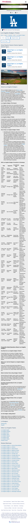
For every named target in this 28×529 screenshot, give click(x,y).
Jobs (12, 505)
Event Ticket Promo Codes (6, 510)
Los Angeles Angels (5, 430)
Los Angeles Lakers (5, 434)
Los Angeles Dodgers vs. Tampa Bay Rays (10, 486)
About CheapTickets (7, 501)
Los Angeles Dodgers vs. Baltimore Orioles (10, 450)
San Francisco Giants (13, 402)
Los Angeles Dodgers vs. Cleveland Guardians (11, 458)
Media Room (16, 505)
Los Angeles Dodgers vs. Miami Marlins (9, 468)
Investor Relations (7, 505)
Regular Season (15, 37)
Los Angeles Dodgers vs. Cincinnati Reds (9, 456)
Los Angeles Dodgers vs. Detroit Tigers (9, 461)
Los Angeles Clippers (5, 436)
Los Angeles (17, 93)
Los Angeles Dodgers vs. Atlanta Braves (9, 448)
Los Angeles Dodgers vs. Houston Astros (9, 463)
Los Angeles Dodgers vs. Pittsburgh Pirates (10, 478)
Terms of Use (14, 510)
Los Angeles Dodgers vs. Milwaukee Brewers (10, 470)
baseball (20, 410)
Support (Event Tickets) (7, 503)
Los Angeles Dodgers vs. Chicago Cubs (9, 453)
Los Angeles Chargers (5, 431)
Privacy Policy (19, 510)
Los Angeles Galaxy (5, 438)
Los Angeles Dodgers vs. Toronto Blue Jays (10, 489)
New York (13, 405)
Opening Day (4, 423)
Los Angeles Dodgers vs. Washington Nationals (11, 491)
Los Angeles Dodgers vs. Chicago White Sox (10, 455)
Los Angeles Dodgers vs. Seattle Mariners (10, 483)
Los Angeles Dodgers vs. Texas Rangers (9, 488)
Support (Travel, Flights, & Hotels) (18, 501)
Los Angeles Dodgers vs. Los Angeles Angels (10, 466)
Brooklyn (7, 92)
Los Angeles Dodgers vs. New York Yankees (10, 475)
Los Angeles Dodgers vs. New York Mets (9, 473)
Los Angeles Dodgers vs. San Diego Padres (10, 479)
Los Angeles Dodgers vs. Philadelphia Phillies (10, 476)
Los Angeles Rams (5, 433)
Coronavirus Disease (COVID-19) (18, 503)
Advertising (21, 505)
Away (8, 37)
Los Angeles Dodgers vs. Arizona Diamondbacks (11, 445)
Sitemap (24, 510)
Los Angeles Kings (5, 437)
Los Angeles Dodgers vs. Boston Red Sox (10, 452)
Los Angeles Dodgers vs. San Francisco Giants (11, 481)
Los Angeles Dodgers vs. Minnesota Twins (10, 471)
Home (3, 37)
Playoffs (2, 425)
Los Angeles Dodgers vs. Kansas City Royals (10, 465)
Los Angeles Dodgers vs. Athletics (8, 447)
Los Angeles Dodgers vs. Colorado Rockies (10, 460)
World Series (20, 388)
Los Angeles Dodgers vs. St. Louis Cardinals (10, 484)
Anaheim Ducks (4, 440)
